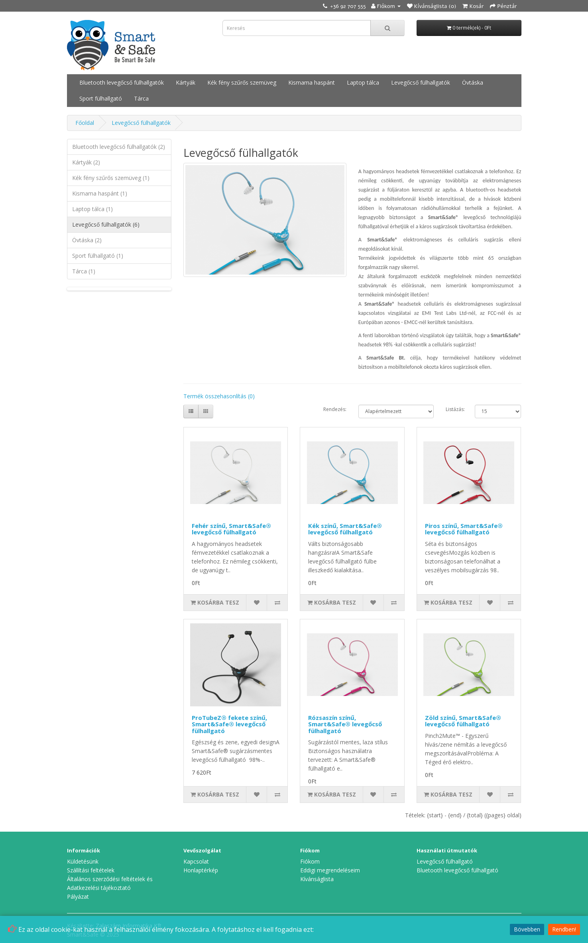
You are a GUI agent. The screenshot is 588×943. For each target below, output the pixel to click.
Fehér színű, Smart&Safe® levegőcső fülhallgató (231, 529)
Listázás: (455, 409)
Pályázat (78, 896)
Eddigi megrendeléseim (330, 870)
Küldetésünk (82, 861)
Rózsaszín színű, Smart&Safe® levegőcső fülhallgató (345, 724)
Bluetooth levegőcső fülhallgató (457, 870)
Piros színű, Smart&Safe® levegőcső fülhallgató (464, 529)
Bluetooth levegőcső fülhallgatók (121, 82)
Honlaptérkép (200, 870)
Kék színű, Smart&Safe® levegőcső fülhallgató (345, 529)
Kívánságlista (317, 879)
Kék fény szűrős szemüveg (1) (110, 178)
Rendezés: (334, 409)
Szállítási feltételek (90, 870)
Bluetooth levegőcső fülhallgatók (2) (118, 146)
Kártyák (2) (86, 162)
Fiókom (310, 861)
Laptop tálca (363, 82)
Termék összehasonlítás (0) (219, 396)
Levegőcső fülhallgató (445, 861)
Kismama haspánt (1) (99, 193)
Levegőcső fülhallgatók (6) (106, 224)
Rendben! (564, 929)
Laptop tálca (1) (92, 209)
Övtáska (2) (87, 240)
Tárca (141, 98)
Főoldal (84, 123)
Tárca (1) (83, 271)
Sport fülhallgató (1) (97, 255)
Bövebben (527, 929)
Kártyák (185, 82)
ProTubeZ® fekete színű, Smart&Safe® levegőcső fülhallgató (229, 724)
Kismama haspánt (311, 82)
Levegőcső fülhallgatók (420, 82)
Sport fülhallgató (100, 98)
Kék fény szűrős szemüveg (241, 82)
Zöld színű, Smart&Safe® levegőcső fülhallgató (463, 721)
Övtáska (472, 82)
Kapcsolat (196, 861)
